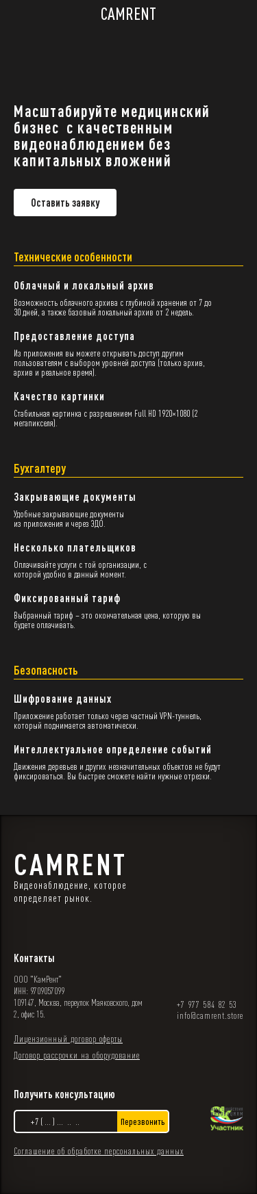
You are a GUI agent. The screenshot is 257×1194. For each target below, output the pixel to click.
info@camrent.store (210, 1015)
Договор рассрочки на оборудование (77, 1055)
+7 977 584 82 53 (207, 1005)
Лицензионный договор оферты (68, 1038)
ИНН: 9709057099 (39, 990)
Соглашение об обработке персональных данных (99, 1150)
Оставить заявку (65, 202)
